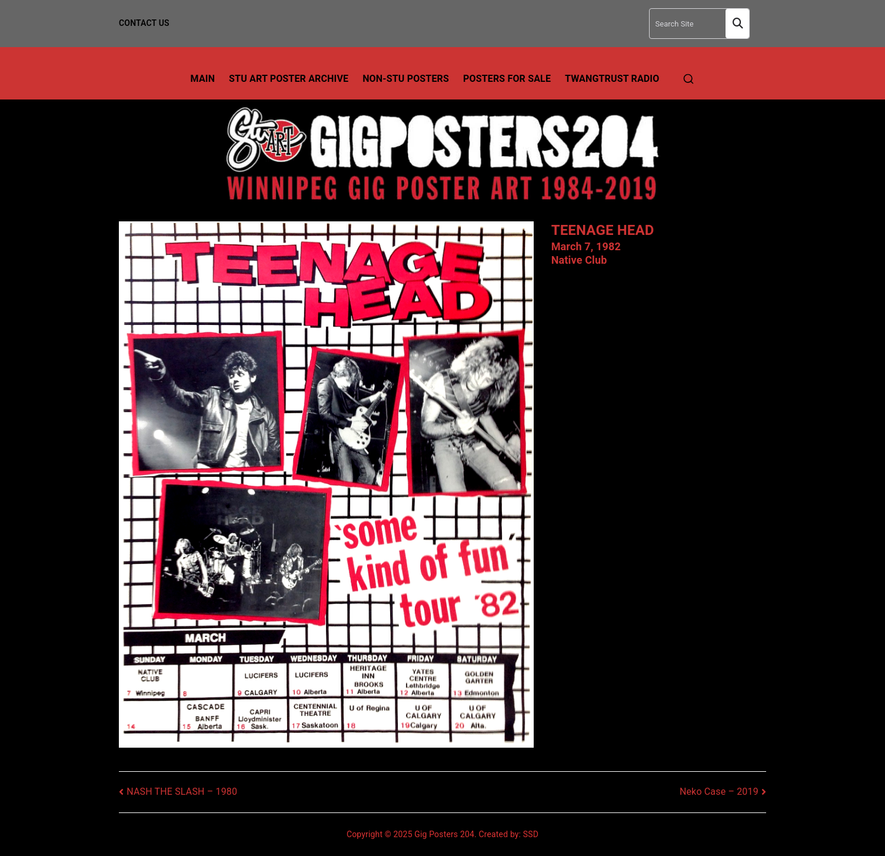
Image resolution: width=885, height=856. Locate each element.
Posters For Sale (507, 78)
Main (203, 78)
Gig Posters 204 (444, 834)
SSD (530, 834)
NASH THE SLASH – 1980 (182, 791)
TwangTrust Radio (612, 78)
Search (737, 23)
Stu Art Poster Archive (288, 78)
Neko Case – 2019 (719, 791)
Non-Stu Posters (405, 78)
